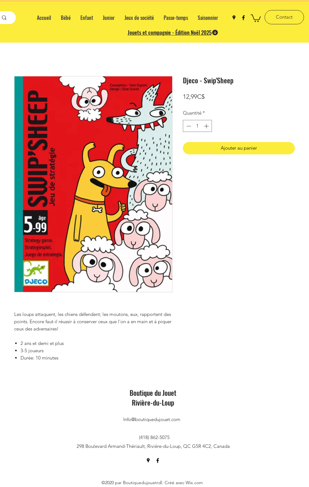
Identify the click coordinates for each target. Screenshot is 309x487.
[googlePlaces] (234, 18)
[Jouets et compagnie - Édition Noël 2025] (173, 32)
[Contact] (284, 17)
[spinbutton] (197, 126)
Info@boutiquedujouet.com (151, 419)
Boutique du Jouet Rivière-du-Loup (153, 397)
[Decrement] (188, 126)
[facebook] (243, 18)
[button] (256, 18)
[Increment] (207, 126)
